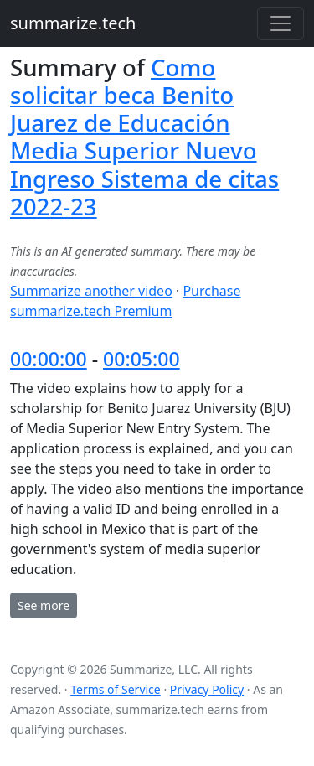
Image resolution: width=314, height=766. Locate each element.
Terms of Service (115, 689)
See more (43, 605)
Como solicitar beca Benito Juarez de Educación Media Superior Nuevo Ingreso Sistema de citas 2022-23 (144, 136)
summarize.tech (73, 23)
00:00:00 (48, 358)
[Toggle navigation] (280, 23)
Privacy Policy (207, 689)
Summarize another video (91, 291)
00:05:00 (141, 358)
